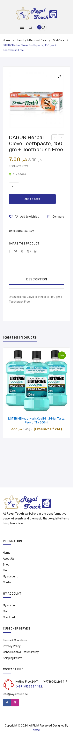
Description (36, 279)
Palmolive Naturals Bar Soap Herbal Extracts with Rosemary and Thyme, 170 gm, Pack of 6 (61, 138)
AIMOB (36, 730)
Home (6, 40)
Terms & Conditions (15, 640)
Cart (6, 611)
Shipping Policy (12, 658)
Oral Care (58, 40)
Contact (8, 582)
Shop (6, 564)
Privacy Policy (12, 646)
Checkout (9, 617)
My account (10, 576)
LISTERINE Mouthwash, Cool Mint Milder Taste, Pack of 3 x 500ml (36, 420)
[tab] (36, 279)
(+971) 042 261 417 (55, 681)
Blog (5, 570)
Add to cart (32, 199)
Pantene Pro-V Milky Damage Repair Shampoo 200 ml (54, 138)
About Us (8, 558)
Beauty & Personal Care (32, 40)
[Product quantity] (14, 187)
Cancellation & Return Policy (21, 652)
